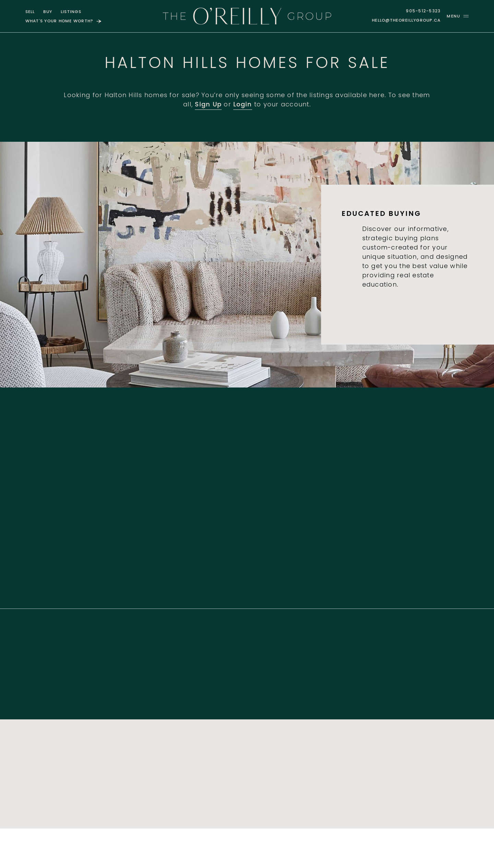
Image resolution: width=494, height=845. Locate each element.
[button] (458, 16)
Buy (47, 12)
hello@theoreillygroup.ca (406, 20)
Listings (71, 12)
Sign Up (208, 105)
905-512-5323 (423, 11)
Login (242, 105)
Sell (30, 12)
